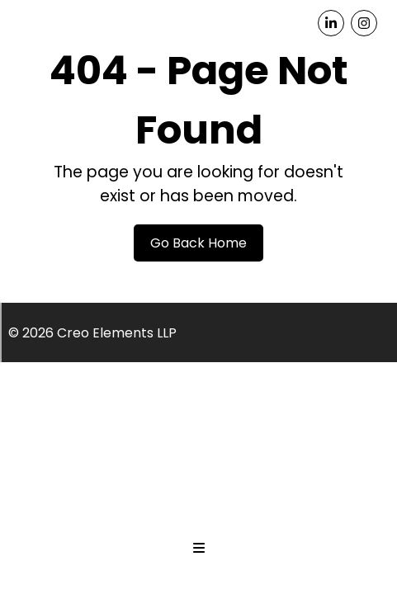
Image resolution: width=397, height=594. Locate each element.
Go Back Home (198, 242)
